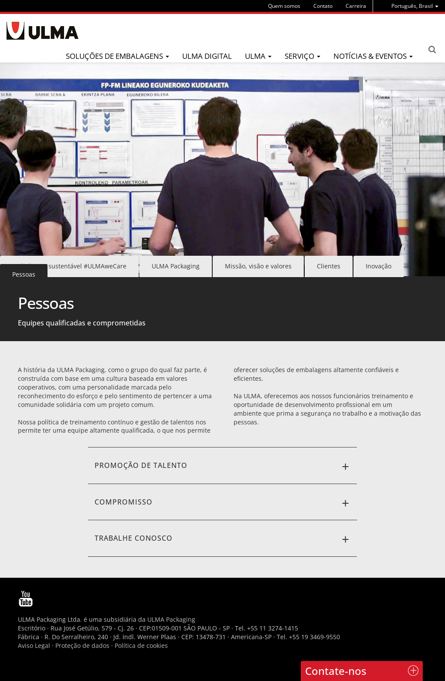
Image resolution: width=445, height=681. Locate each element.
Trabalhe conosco (223, 539)
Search (431, 49)
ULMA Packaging (176, 266)
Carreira (356, 6)
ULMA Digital (207, 56)
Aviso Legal (34, 645)
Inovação (378, 266)
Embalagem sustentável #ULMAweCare (69, 266)
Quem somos (284, 6)
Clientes (328, 266)
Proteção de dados (83, 645)
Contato (323, 6)
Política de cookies (141, 645)
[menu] (414, 6)
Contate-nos (336, 671)
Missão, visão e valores (258, 266)
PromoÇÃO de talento (223, 466)
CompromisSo (223, 503)
